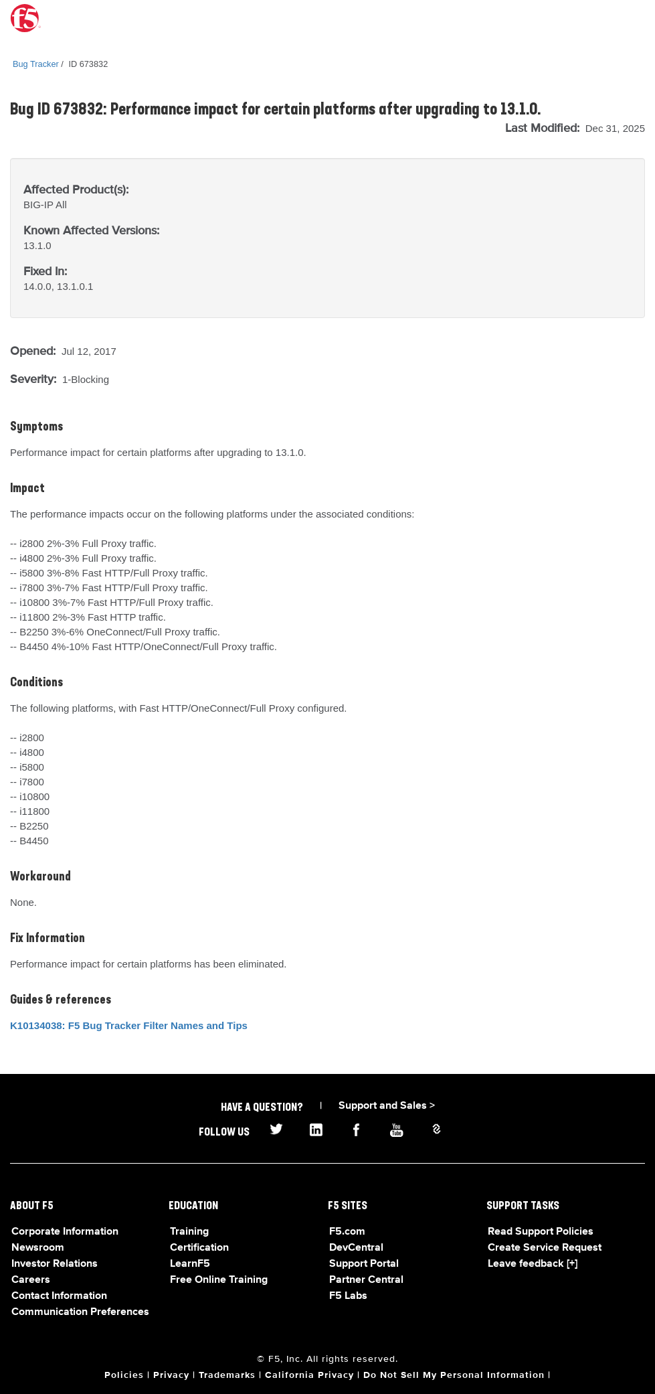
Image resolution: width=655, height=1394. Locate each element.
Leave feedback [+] (532, 1264)
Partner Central (366, 1280)
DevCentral (356, 1248)
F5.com (347, 1232)
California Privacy (309, 1375)
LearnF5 (190, 1264)
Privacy (171, 1375)
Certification (199, 1248)
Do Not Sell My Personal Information (454, 1375)
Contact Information (59, 1296)
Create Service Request (544, 1248)
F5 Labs (348, 1296)
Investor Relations (54, 1264)
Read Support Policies (540, 1232)
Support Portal (364, 1264)
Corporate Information (64, 1232)
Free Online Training (219, 1280)
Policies (124, 1375)
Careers (30, 1280)
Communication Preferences (80, 1312)
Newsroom (37, 1248)
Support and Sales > (387, 1106)
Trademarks (227, 1375)
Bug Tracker (36, 64)
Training (189, 1232)
